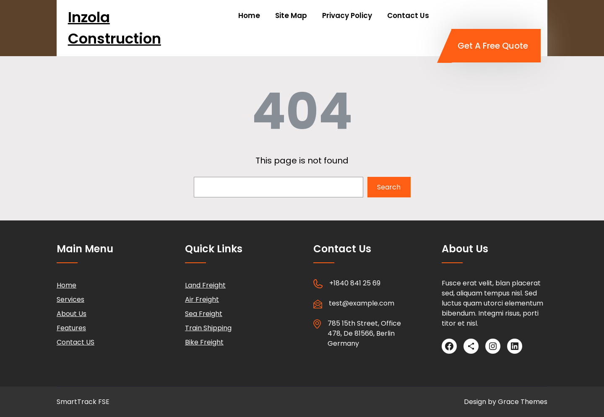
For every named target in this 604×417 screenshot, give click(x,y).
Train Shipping (208, 328)
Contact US (75, 342)
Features (71, 328)
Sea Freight (203, 314)
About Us (71, 314)
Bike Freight (204, 342)
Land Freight (205, 285)
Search (389, 187)
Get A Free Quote (493, 46)
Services (70, 299)
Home (66, 285)
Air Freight (202, 299)
